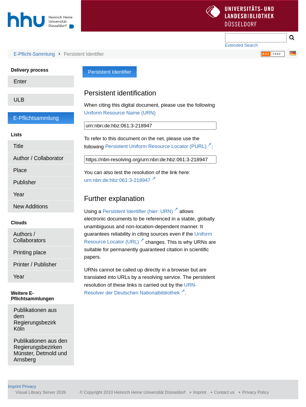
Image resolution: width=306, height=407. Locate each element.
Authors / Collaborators (29, 237)
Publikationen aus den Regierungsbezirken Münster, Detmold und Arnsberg (40, 350)
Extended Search (241, 45)
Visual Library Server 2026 (41, 392)
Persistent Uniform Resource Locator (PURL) (155, 146)
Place (20, 170)
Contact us (224, 392)
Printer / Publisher (34, 264)
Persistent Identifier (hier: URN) (138, 211)
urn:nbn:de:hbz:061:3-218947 (117, 180)
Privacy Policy (255, 392)
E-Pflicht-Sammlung (34, 54)
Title (18, 146)
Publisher (24, 182)
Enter (20, 81)
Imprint (14, 386)
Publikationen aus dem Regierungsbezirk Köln (35, 319)
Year (18, 194)
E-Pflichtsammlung (36, 118)
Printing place (29, 252)
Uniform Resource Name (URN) (119, 113)
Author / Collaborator (38, 158)
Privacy (29, 386)
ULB (19, 100)
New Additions (30, 206)
